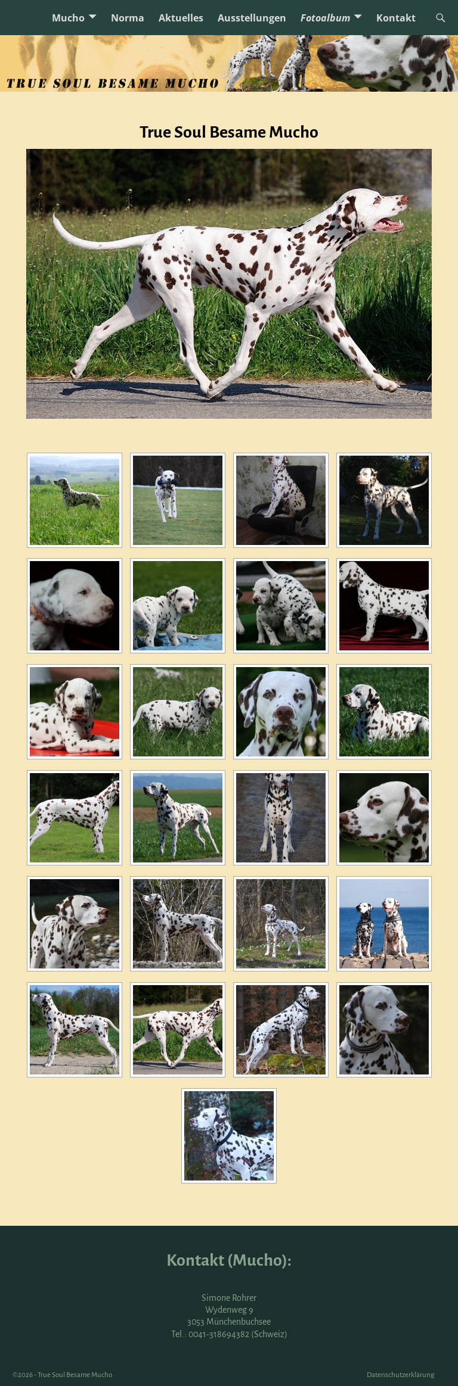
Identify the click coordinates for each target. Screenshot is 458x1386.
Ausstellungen (252, 17)
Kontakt (396, 17)
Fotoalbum (325, 17)
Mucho (68, 17)
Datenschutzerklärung (400, 1375)
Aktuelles (181, 17)
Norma (127, 17)
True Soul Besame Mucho (75, 1375)
